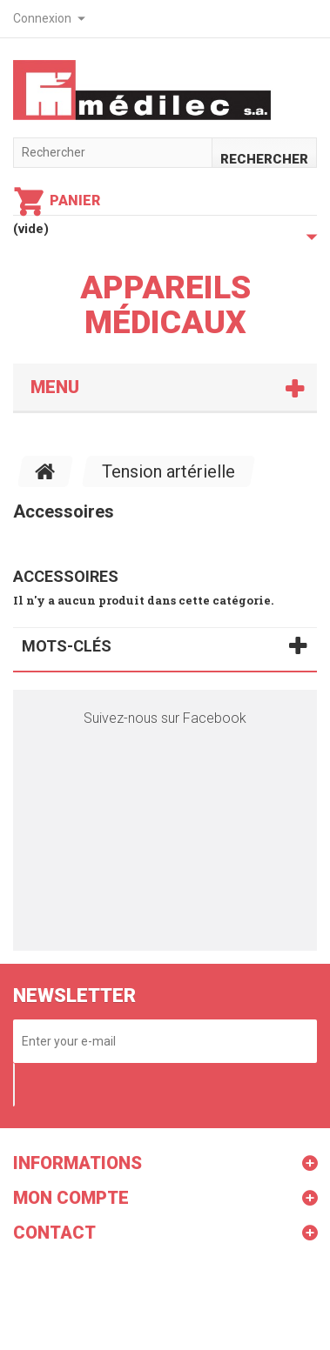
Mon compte (71, 1197)
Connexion (42, 18)
